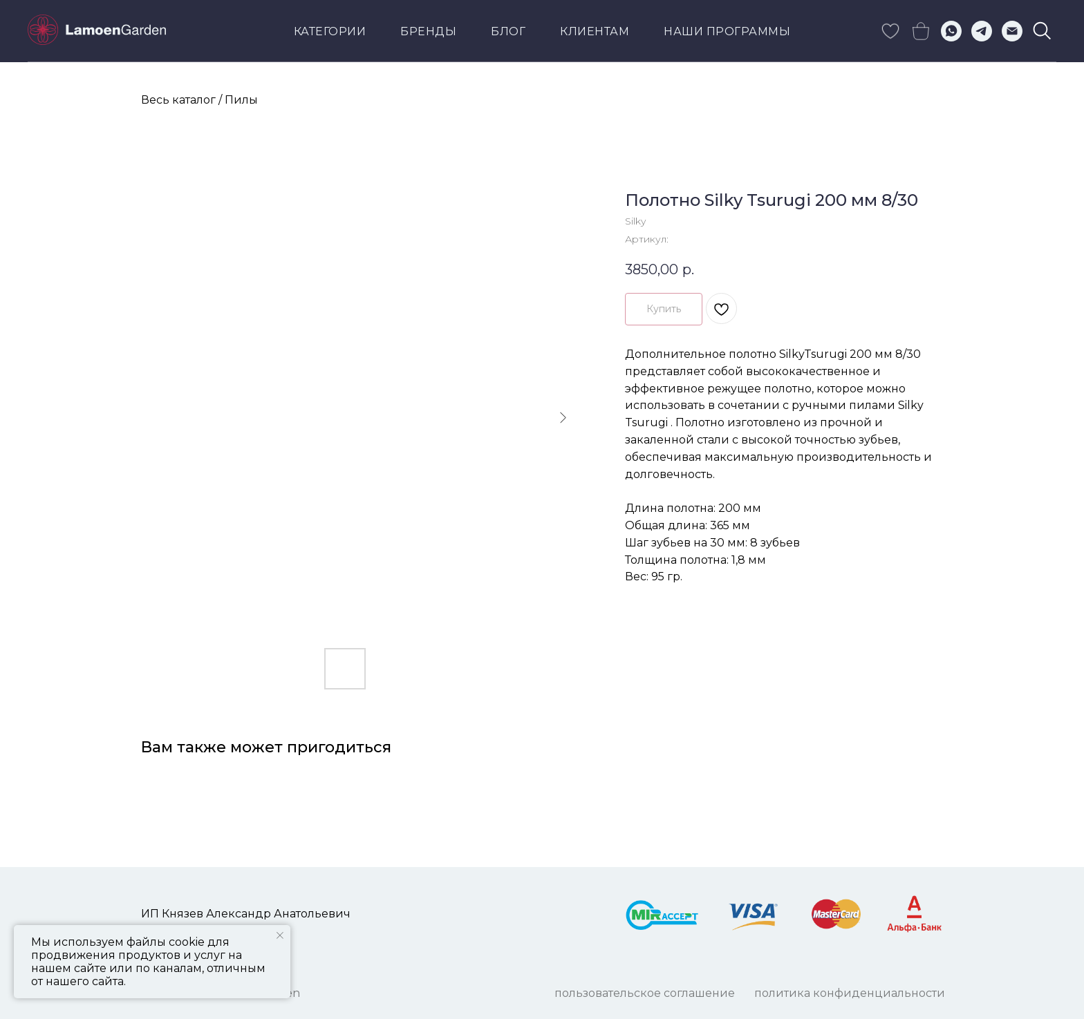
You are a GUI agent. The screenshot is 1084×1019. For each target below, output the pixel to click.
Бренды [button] (428, 31)
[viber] (1042, 31)
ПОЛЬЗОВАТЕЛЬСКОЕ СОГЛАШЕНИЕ (644, 993)
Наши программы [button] (727, 31)
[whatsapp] (951, 31)
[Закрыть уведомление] (280, 935)
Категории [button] (330, 31)
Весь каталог (178, 99)
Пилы (241, 99)
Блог (508, 31)
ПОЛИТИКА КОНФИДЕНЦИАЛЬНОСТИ (849, 993)
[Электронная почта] (1012, 31)
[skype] (890, 31)
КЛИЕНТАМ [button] (594, 31)
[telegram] (981, 31)
